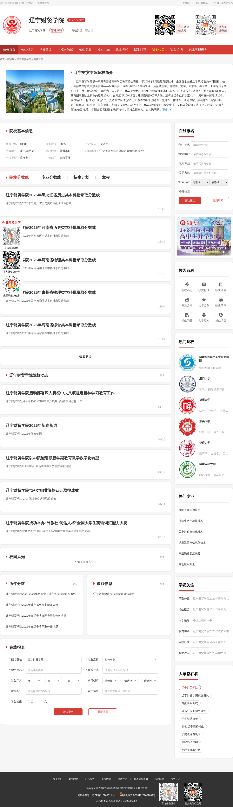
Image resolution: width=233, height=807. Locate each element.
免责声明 (106, 779)
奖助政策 (184, 653)
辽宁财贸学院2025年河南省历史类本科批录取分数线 (51, 227)
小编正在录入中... (203, 620)
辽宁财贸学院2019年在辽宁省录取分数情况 (32, 626)
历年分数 (203, 305)
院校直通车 (202, 3)
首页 (2, 59)
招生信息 (27, 49)
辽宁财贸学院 (24, 59)
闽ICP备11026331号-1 (103, 795)
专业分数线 (51, 177)
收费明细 (184, 631)
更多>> (166, 109)
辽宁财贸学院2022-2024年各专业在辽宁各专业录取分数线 (41, 593)
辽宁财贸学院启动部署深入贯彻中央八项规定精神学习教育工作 (60, 393)
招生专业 (85, 49)
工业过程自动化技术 (191, 531)
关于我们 (57, 779)
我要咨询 (176, 49)
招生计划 (81, 177)
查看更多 (85, 356)
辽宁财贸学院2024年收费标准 (211, 631)
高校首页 (9, 49)
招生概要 (184, 609)
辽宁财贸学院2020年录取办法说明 (114, 593)
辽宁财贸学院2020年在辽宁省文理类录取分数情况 (36, 615)
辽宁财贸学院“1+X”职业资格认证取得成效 (42, 490)
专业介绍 (187, 305)
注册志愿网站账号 (223, 3)
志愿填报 (159, 779)
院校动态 (187, 290)
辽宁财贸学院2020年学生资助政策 (211, 653)
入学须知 (203, 320)
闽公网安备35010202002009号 (137, 795)
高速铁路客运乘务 (189, 553)
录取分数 (184, 598)
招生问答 (140, 49)
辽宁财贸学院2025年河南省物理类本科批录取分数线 (51, 260)
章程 (106, 177)
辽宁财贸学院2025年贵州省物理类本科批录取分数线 (51, 292)
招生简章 (220, 305)
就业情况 (122, 49)
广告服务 (90, 779)
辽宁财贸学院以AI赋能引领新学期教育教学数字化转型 (52, 458)
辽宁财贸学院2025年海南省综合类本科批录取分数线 (51, 325)
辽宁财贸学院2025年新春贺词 (31, 425)
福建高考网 (43, 3)
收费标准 (203, 290)
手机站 (186, 3)
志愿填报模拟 (198, 49)
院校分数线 (19, 177)
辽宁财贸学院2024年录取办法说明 (211, 609)
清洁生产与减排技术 (191, 520)
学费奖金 (45, 49)
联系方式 (122, 779)
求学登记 (175, 779)
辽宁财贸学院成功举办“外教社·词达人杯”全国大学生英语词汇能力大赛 (66, 523)
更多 (162, 375)
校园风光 (103, 49)
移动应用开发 (187, 564)
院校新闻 (184, 642)
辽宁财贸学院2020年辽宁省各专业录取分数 (32, 604)
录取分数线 (65, 49)
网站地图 (73, 779)
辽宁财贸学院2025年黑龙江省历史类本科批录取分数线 (53, 195)
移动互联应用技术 (190, 509)
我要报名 (158, 49)
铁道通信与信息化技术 (192, 542)
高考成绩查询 (141, 779)
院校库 (10, 59)
